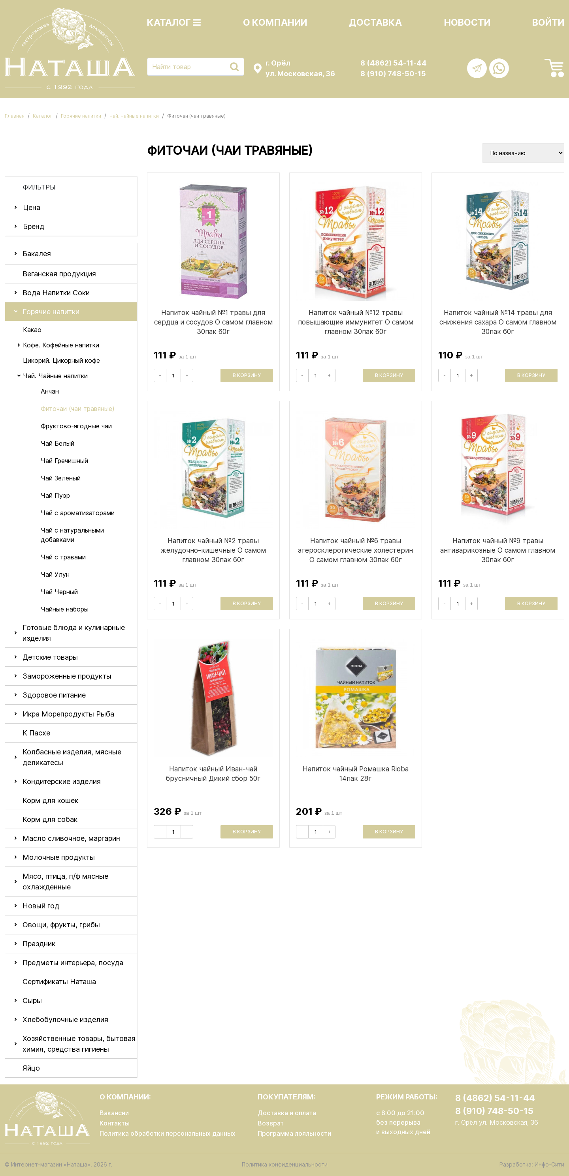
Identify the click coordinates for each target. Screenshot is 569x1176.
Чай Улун (55, 574)
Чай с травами (63, 557)
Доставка (375, 22)
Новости (467, 22)
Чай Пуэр (55, 495)
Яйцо (31, 1068)
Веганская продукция (59, 274)
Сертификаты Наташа (59, 981)
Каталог (174, 22)
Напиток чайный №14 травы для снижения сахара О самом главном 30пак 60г (497, 322)
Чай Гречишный (64, 461)
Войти (548, 22)
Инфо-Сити (549, 1164)
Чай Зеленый (61, 478)
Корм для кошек (50, 800)
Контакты (115, 1123)
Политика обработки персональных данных (168, 1133)
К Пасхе (36, 733)
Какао (32, 330)
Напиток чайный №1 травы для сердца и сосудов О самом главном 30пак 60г (213, 322)
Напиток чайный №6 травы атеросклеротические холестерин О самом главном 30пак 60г (355, 550)
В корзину (247, 375)
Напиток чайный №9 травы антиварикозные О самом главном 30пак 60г (497, 550)
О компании (275, 22)
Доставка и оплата (287, 1113)
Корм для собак (50, 819)
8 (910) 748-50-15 (393, 73)
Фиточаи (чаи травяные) (78, 409)
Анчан (50, 391)
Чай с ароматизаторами (78, 513)
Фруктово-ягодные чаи (76, 426)
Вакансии (114, 1113)
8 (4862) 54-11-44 (393, 63)
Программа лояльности (294, 1133)
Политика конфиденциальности (285, 1164)
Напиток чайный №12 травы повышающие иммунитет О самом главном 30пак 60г (355, 322)
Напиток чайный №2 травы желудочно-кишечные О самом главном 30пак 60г (213, 550)
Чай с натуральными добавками (72, 535)
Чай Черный (59, 592)
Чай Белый (57, 443)
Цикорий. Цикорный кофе (61, 360)
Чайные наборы (65, 609)
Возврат (271, 1123)
